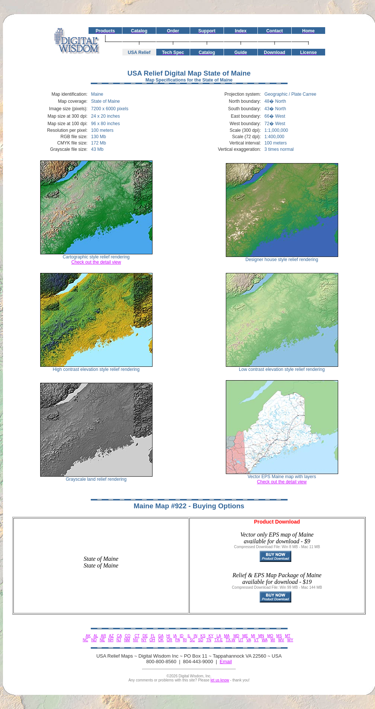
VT (256, 640)
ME (245, 636)
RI (185, 640)
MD (237, 636)
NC (85, 640)
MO (270, 636)
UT (240, 640)
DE (145, 636)
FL (153, 636)
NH (110, 640)
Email (226, 661)
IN (195, 636)
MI (253, 636)
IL (189, 636)
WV (281, 640)
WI (272, 640)
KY (210, 636)
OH (152, 640)
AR (103, 636)
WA (264, 640)
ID (181, 636)
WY (290, 640)
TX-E (218, 640)
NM (127, 640)
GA (160, 636)
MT (287, 636)
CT (137, 636)
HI (168, 636)
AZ (111, 636)
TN (208, 640)
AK (88, 636)
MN (261, 636)
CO (128, 636)
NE (102, 640)
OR (169, 640)
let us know (220, 680)
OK (160, 640)
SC (192, 640)
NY (144, 640)
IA (175, 636)
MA (226, 636)
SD (200, 640)
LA (219, 636)
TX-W (230, 640)
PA (177, 640)
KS (203, 636)
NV (135, 640)
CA (119, 636)
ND (93, 640)
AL (95, 636)
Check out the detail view (96, 262)
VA (248, 640)
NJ (118, 640)
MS (279, 636)
